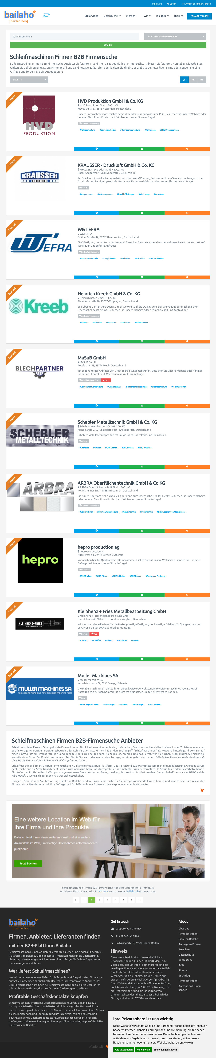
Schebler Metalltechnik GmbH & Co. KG (117, 422)
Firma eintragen (199, 16)
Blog (178, 15)
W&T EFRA (88, 229)
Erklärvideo (91, 15)
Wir (147, 15)
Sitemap (183, 970)
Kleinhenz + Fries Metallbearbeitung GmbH (122, 611)
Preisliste (184, 949)
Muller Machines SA (98, 675)
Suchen (108, 45)
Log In (171, 3)
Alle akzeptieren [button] (124, 1049)
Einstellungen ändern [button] (165, 1049)
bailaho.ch (132, 891)
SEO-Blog (184, 975)
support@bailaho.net (128, 928)
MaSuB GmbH (92, 357)
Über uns (184, 928)
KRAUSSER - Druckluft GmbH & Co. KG (116, 165)
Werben (132, 15)
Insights (162, 15)
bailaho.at (103, 891)
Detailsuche (112, 15)
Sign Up (157, 3)
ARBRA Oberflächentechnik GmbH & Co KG (121, 483)
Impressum (185, 959)
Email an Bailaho (188, 938)
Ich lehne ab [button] (143, 1049)
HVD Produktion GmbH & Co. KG (110, 101)
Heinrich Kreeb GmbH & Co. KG (109, 293)
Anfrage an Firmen (190, 944)
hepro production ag (98, 547)
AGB (181, 965)
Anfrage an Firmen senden (196, 3)
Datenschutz (186, 954)
